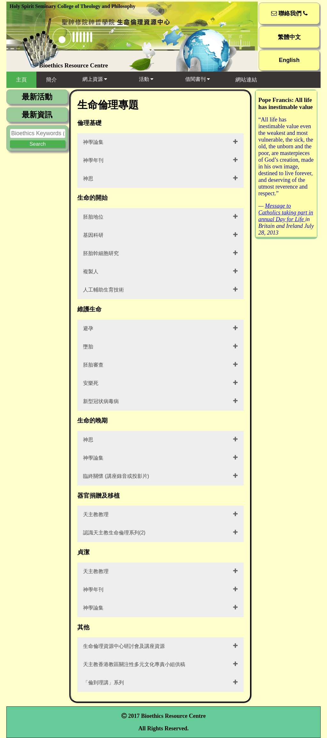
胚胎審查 (93, 365)
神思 (88, 178)
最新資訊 (37, 114)
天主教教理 (96, 514)
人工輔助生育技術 (103, 289)
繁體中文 (289, 37)
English (289, 60)
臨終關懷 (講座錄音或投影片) (116, 476)
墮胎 (88, 346)
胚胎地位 (93, 217)
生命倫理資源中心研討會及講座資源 (124, 646)
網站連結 (246, 80)
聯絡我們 (289, 13)
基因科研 (93, 235)
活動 (146, 79)
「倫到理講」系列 (103, 682)
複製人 (90, 271)
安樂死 (90, 383)
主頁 (21, 80)
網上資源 (94, 79)
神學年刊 (93, 160)
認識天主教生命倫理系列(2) (114, 532)
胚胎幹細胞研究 (101, 253)
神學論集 (93, 142)
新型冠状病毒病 (101, 401)
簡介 (51, 80)
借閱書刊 (197, 79)
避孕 (88, 328)
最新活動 (37, 96)
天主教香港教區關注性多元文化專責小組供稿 (134, 664)
